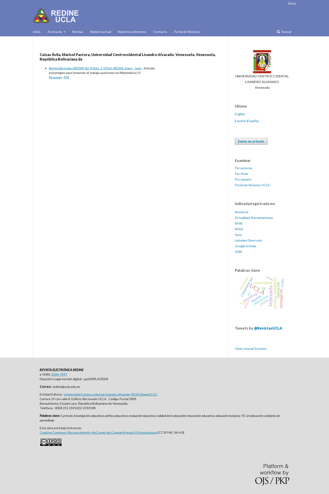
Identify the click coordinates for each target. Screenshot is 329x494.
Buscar (286, 32)
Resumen (55, 77)
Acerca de (55, 32)
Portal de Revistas (187, 32)
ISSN (238, 252)
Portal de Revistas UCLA (252, 185)
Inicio (37, 32)
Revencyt (241, 212)
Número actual (100, 32)
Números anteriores (132, 32)
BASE (239, 223)
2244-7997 (59, 374)
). (156, 394)
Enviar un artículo (251, 141)
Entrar (292, 3)
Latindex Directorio (248, 240)
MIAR (239, 229)
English (240, 114)
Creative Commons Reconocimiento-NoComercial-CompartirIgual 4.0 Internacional (98, 432)
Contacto (160, 32)
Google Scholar (245, 246)
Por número (243, 179)
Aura (238, 235)
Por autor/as (243, 168)
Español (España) (247, 121)
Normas (77, 32)
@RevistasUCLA (268, 328)
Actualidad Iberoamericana (254, 218)
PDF (66, 77)
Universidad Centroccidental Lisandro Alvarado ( (98, 394)
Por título (241, 174)
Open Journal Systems (251, 348)
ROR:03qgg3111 (144, 394)
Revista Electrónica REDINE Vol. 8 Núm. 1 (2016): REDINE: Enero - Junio (95, 68)
